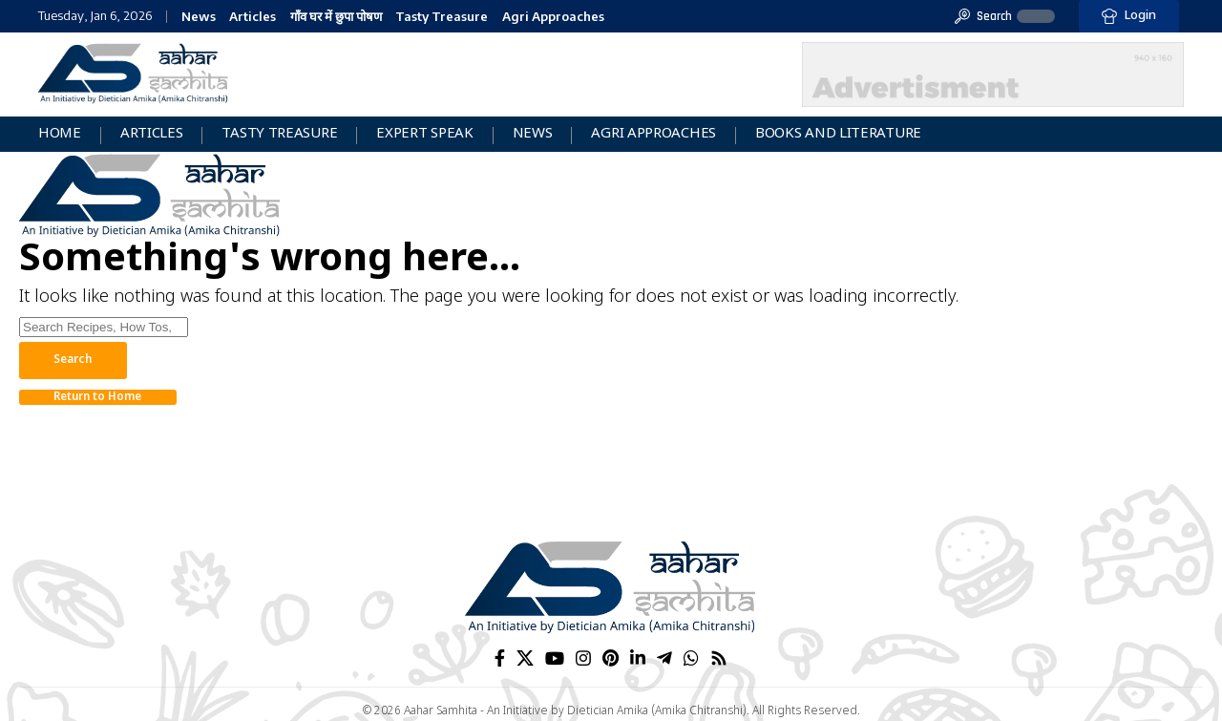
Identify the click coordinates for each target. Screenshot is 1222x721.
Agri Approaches (553, 17)
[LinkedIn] (637, 658)
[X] (525, 658)
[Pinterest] (610, 658)
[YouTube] (554, 658)
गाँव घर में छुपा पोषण (336, 17)
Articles (252, 17)
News (198, 17)
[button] (983, 16)
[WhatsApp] (691, 658)
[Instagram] (583, 658)
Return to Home (103, 399)
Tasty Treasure (441, 17)
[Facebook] (500, 658)
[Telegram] (664, 658)
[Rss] (719, 658)
